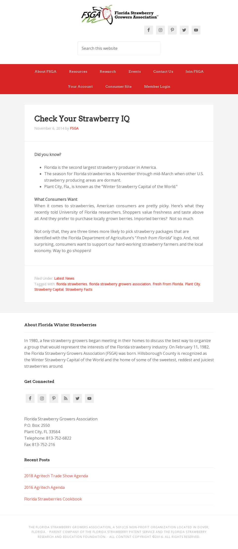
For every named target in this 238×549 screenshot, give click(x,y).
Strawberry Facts (78, 289)
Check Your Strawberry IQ (81, 118)
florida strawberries (71, 284)
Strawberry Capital (48, 289)
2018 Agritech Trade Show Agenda (56, 476)
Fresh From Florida (168, 284)
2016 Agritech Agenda (44, 487)
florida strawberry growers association (120, 284)
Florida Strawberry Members (119, 15)
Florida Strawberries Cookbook (53, 499)
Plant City (192, 284)
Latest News (64, 278)
